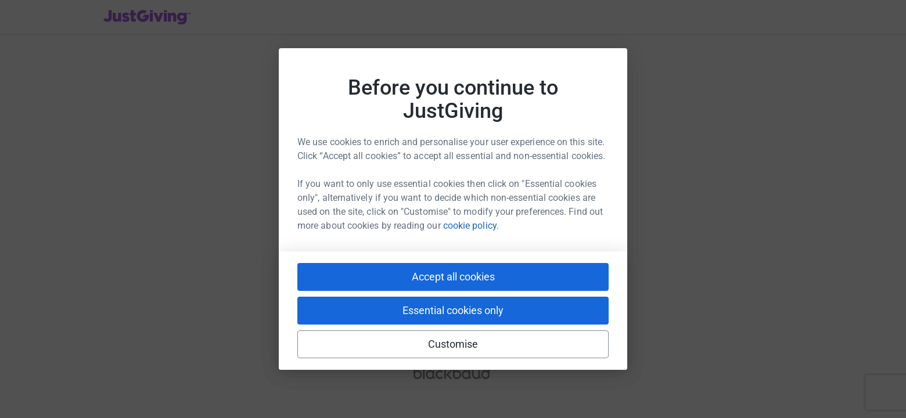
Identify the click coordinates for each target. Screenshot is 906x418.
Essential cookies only (453, 310)
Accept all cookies (453, 277)
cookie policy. (471, 225)
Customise (453, 344)
